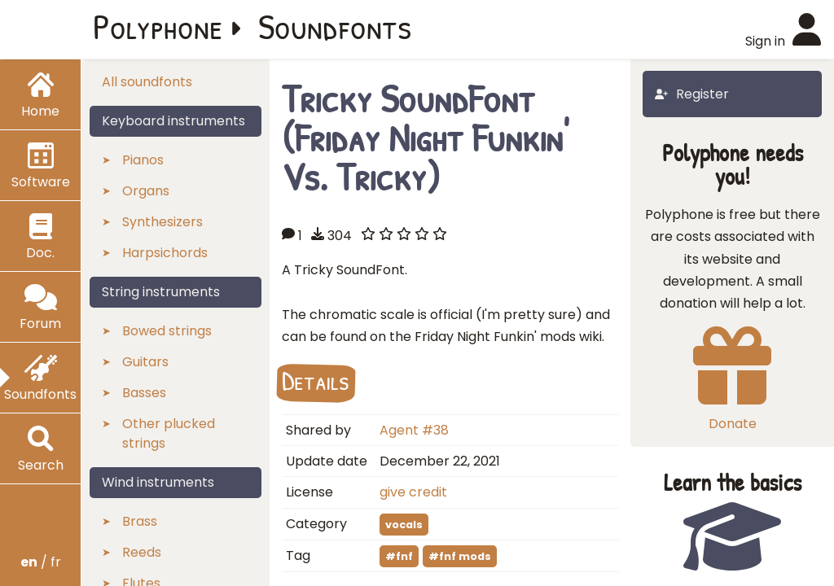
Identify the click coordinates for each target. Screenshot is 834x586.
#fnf (399, 556)
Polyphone (158, 26)
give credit (413, 492)
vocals (404, 524)
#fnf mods (459, 556)
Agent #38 (414, 430)
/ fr (40, 562)
